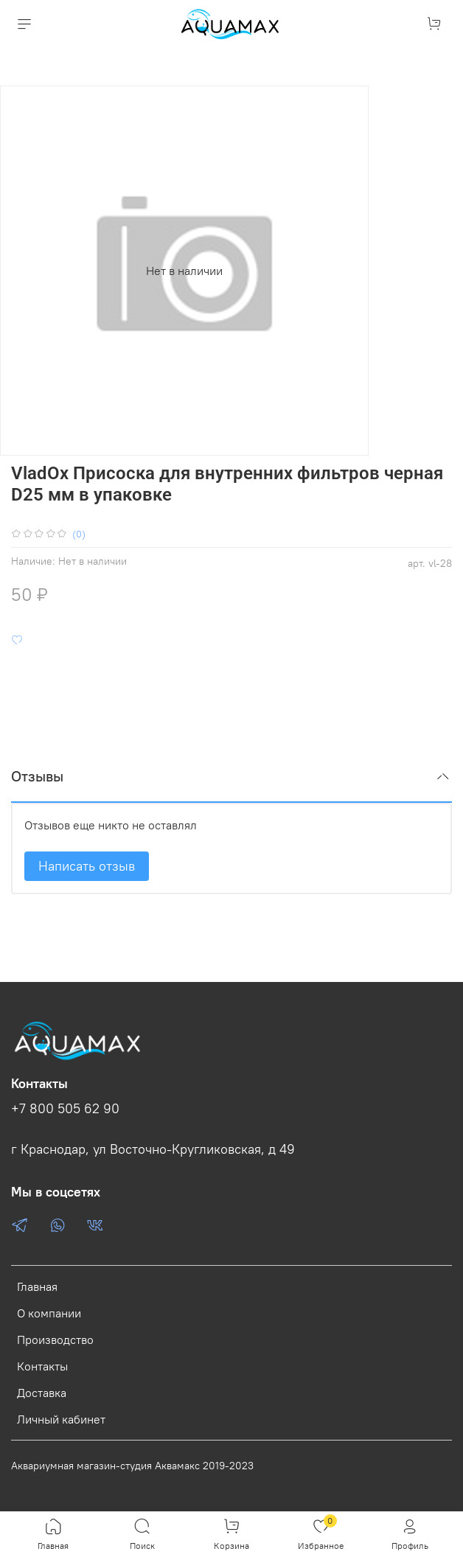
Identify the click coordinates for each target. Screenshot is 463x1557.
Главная (37, 1286)
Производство (55, 1339)
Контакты (42, 1366)
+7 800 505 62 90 (65, 1109)
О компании (49, 1313)
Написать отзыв (86, 865)
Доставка (41, 1392)
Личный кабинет (61, 1419)
